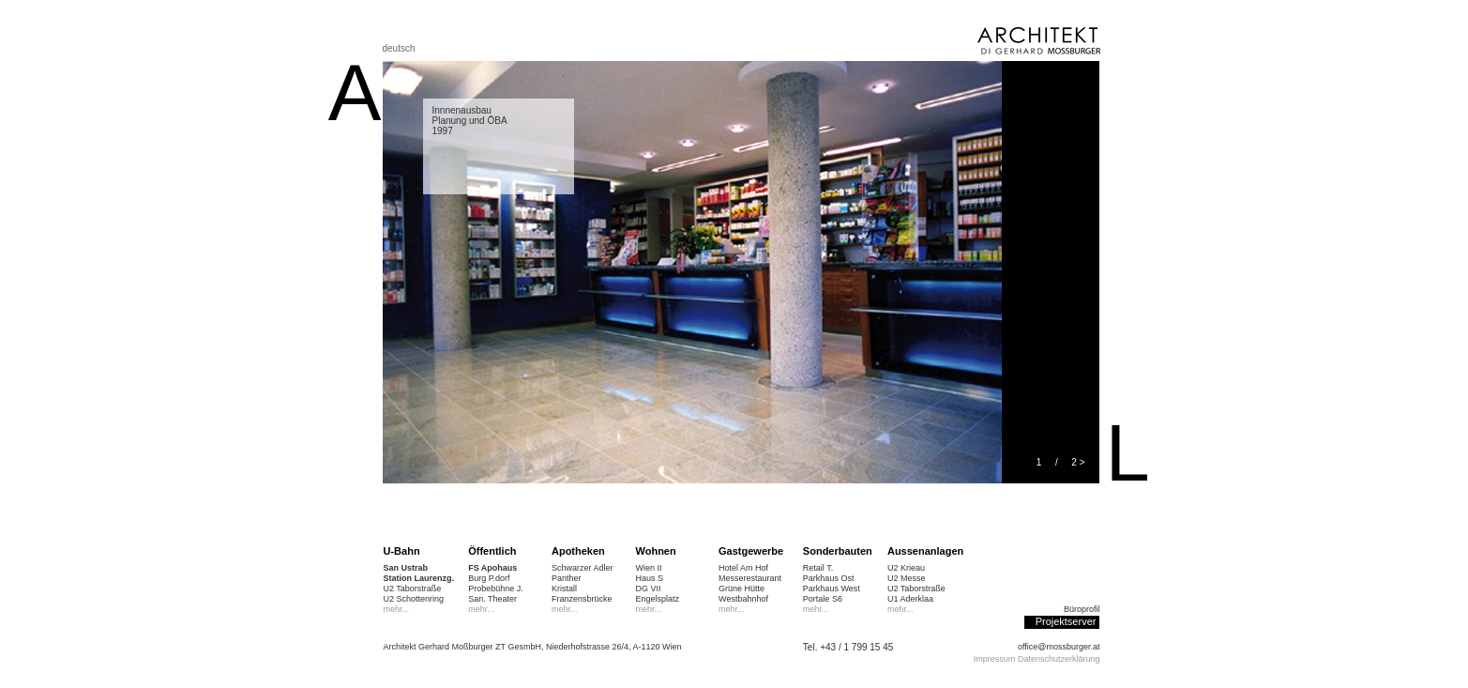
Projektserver (1066, 621)
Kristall (564, 588)
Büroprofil (1082, 609)
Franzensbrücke (582, 599)
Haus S (650, 578)
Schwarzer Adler (582, 568)
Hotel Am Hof (743, 568)
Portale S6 (822, 599)
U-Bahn (402, 551)
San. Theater (492, 599)
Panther (567, 578)
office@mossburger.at (1059, 646)
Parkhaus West (831, 588)
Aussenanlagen (925, 551)
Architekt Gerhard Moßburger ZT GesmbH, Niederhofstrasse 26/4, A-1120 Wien (533, 646)
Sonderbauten (837, 551)
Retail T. (818, 568)
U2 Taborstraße (413, 588)
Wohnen (656, 551)
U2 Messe (906, 578)
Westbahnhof (743, 599)
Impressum (995, 659)
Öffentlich (492, 551)
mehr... (397, 609)
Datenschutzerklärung (1059, 659)
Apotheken (578, 551)
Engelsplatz (658, 599)
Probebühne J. (495, 588)
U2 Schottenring (414, 599)
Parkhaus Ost (829, 578)
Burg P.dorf (488, 578)
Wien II (649, 568)
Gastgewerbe (751, 551)
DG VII (648, 588)
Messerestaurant (750, 578)
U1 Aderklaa (910, 599)
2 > (1077, 462)
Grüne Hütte (741, 588)
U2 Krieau (906, 568)
